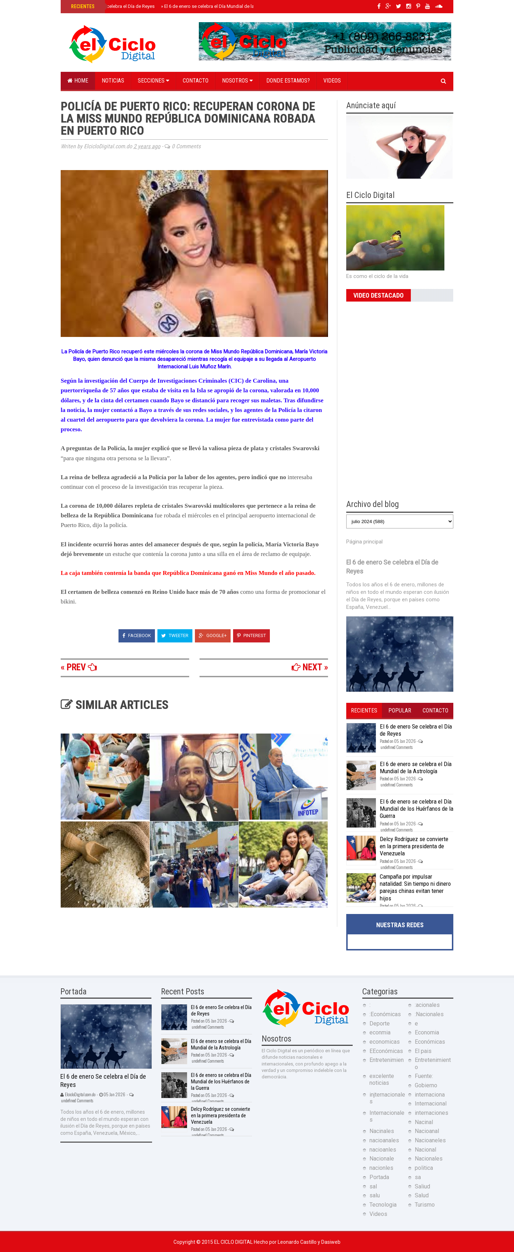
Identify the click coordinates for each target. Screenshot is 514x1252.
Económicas (430, 1041)
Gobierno (426, 1085)
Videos (332, 80)
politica (424, 1167)
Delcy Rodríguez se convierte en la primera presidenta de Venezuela (414, 846)
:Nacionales (429, 1014)
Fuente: (424, 1076)
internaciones (431, 1112)
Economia (427, 1032)
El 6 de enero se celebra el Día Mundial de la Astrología (219, 6)
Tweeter (174, 635)
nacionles (381, 1167)
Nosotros (237, 80)
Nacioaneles (430, 1140)
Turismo (425, 1204)
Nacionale (381, 1158)
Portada (379, 1177)
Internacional (431, 1103)
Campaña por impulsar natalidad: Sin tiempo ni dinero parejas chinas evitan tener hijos (415, 887)
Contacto (195, 80)
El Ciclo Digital (234, 1242)
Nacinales (381, 1131)
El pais (423, 1051)
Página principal (364, 541)
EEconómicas (386, 1051)
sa (418, 1177)
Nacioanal (427, 1131)
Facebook (136, 635)
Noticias (113, 80)
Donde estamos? (288, 80)
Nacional (425, 1149)
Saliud (422, 1186)
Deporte (379, 1023)
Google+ (213, 635)
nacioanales (384, 1140)
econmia (379, 1032)
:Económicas (385, 1014)
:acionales (427, 1005)
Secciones (153, 80)
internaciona (430, 1094)
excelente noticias (381, 1079)
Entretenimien (386, 1060)
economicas (384, 1041)
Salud (422, 1195)
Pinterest (251, 635)
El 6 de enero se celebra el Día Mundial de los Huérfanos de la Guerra (416, 809)
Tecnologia (383, 1204)
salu (374, 1195)
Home (77, 80)
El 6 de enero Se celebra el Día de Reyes (113, 6)
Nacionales (429, 1158)
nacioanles (382, 1149)
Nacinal (424, 1122)
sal (373, 1186)
